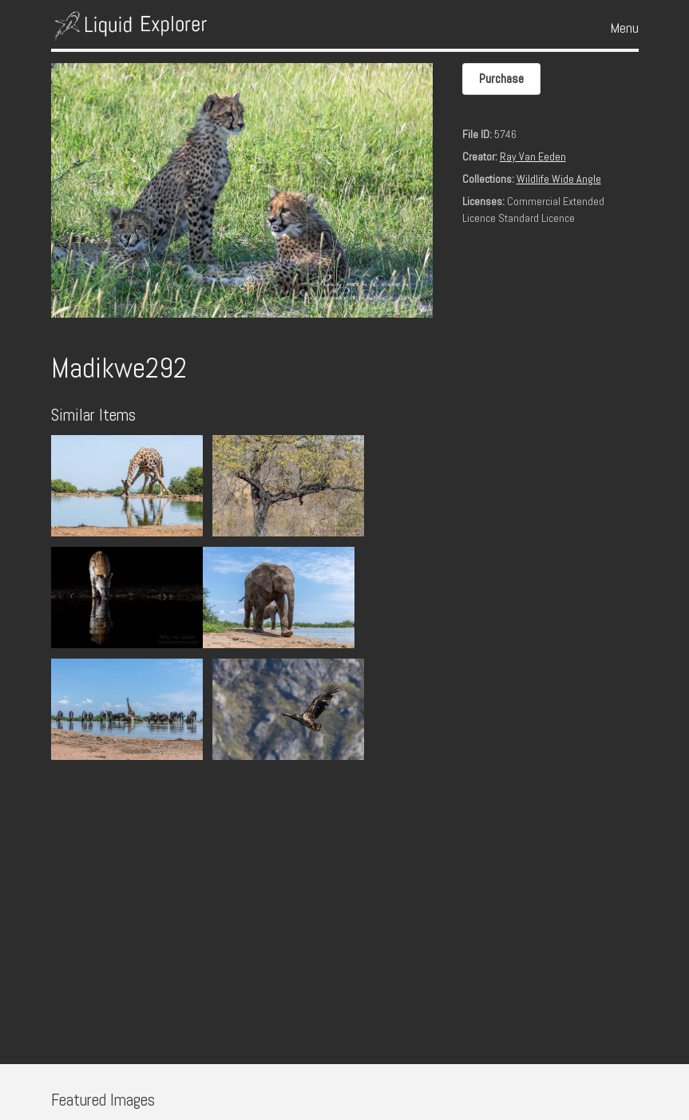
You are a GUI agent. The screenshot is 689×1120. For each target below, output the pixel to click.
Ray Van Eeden (533, 156)
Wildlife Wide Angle (559, 179)
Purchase (501, 78)
